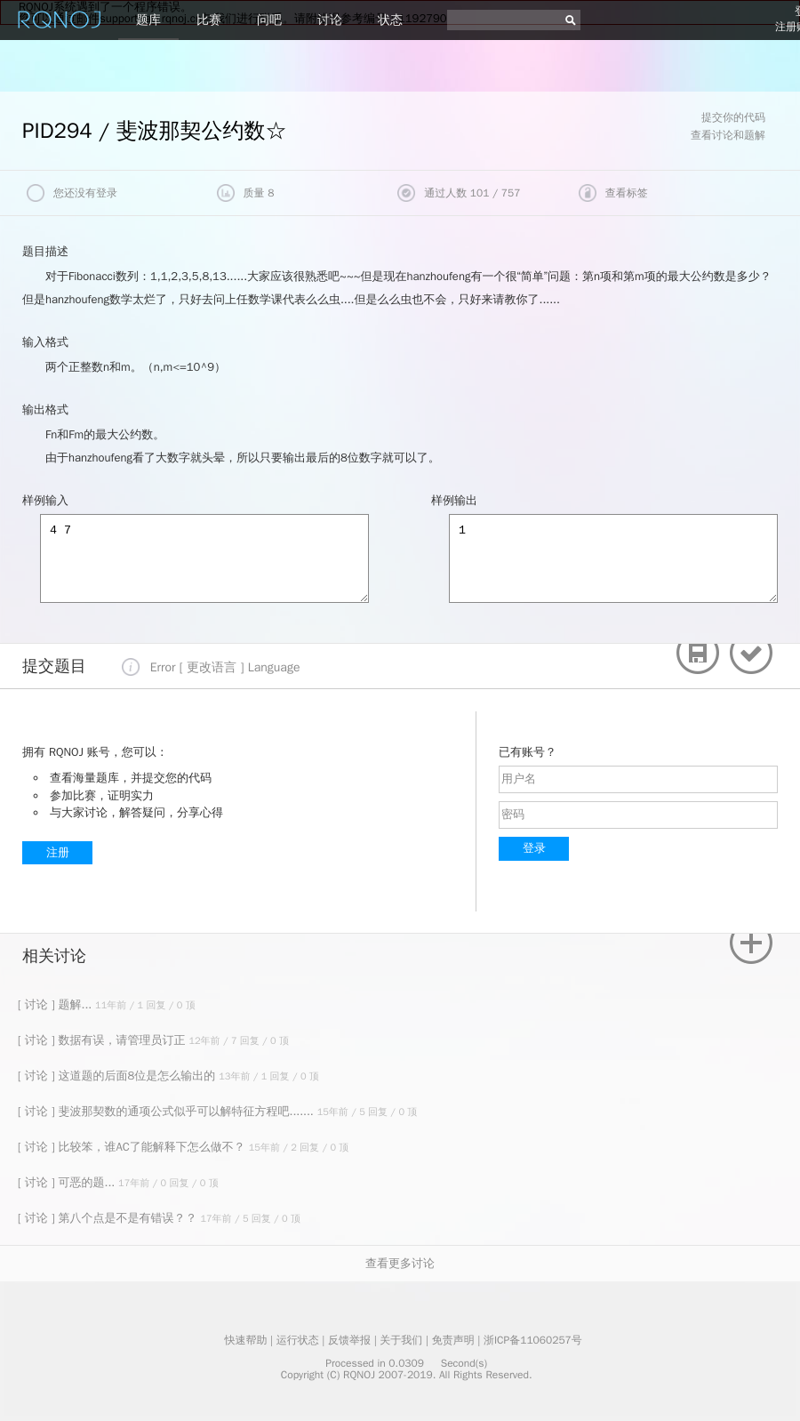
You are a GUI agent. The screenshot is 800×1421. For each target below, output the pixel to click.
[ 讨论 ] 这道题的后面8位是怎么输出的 (118, 1075)
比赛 (208, 20)
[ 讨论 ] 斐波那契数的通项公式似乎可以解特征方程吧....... (167, 1111)
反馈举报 (349, 1340)
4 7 (204, 558)
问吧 (269, 20)
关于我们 (401, 1340)
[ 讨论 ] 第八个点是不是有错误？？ (109, 1217)
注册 (57, 852)
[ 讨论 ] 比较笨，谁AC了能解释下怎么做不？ (133, 1146)
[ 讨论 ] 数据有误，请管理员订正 (103, 1040)
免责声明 (453, 1340)
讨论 (329, 20)
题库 (148, 20)
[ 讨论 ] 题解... (56, 1004)
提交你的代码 (733, 117)
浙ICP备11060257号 (533, 1340)
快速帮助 (245, 1340)
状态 (390, 20)
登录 (534, 848)
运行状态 (297, 1340)
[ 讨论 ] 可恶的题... (68, 1182)
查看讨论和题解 (728, 135)
